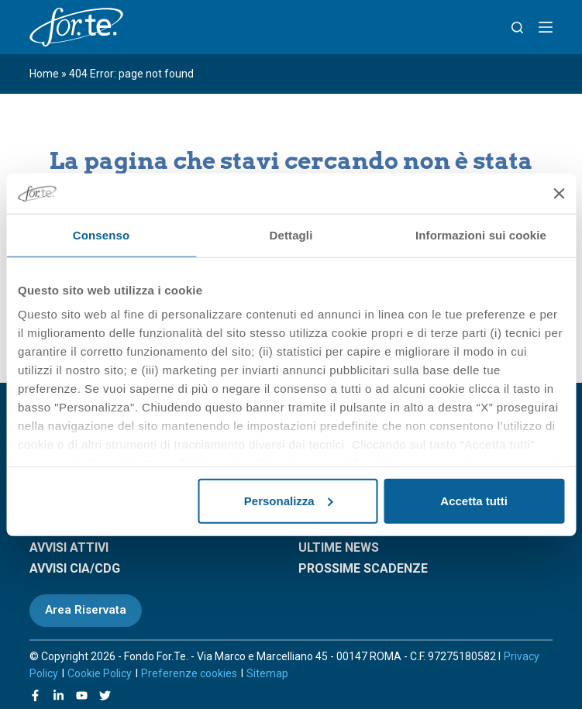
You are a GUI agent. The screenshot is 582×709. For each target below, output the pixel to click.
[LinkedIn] (58, 695)
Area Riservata (85, 610)
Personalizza (288, 501)
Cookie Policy (99, 673)
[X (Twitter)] (105, 695)
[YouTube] (82, 695)
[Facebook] (35, 695)
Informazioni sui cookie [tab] (480, 235)
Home (44, 73)
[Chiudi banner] (558, 193)
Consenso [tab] (101, 235)
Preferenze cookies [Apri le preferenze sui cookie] (189, 673)
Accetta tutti (474, 501)
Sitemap (267, 673)
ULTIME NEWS (338, 547)
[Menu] (546, 27)
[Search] (517, 27)
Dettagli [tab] (291, 235)
